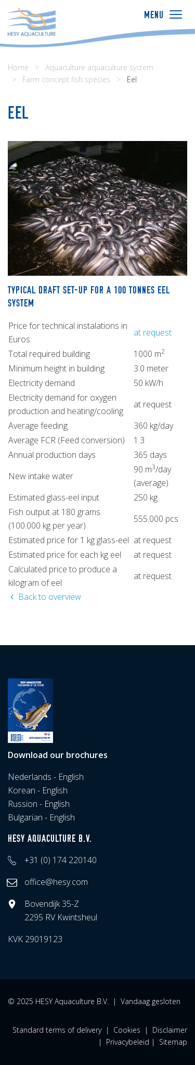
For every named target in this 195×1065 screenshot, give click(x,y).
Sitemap (173, 1042)
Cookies (126, 1030)
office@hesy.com (56, 882)
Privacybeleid (127, 1042)
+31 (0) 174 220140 (60, 860)
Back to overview (44, 596)
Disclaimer (169, 1030)
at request (153, 332)
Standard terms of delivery (56, 1030)
